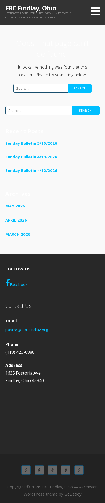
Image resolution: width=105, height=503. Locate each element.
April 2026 (16, 220)
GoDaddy (73, 494)
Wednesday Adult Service (65, 470)
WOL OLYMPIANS (79, 470)
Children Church (52, 470)
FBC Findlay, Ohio (30, 7)
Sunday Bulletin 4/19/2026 (31, 156)
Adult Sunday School (26, 470)
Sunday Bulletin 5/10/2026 (31, 143)
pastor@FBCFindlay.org (26, 329)
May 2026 (15, 206)
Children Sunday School (39, 470)
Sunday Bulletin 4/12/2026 (31, 170)
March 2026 (17, 234)
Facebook (16, 283)
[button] (97, 11)
